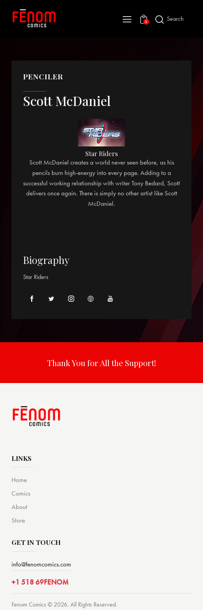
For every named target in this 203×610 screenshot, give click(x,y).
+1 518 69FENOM (40, 582)
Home (19, 480)
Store (18, 520)
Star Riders (101, 153)
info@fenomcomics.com (41, 564)
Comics (21, 493)
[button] (127, 18)
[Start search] (160, 19)
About (19, 506)
